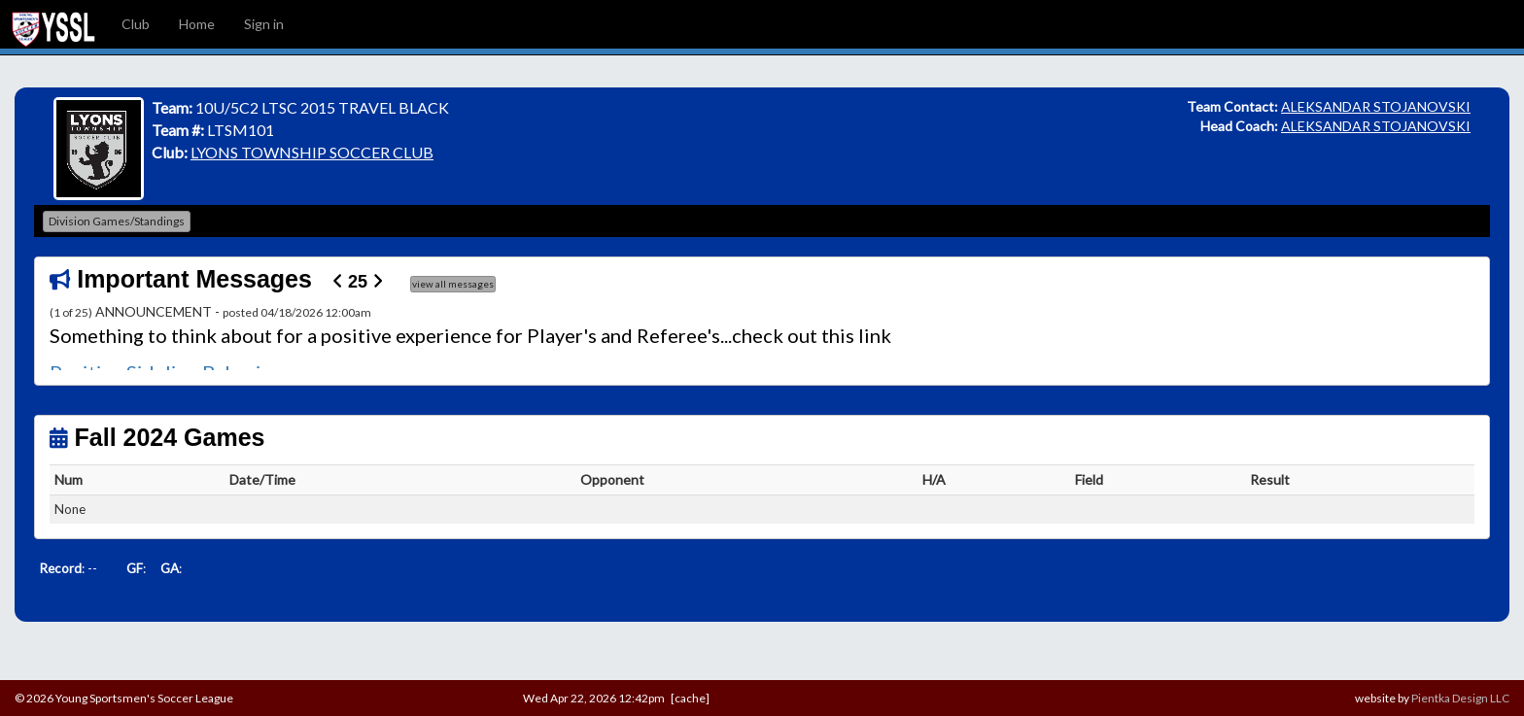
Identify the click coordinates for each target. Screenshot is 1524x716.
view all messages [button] (453, 284)
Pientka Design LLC (1460, 698)
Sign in (264, 24)
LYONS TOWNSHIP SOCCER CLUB (311, 152)
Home (197, 24)
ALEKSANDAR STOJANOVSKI (1376, 106)
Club (135, 24)
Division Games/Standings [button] (117, 221)
